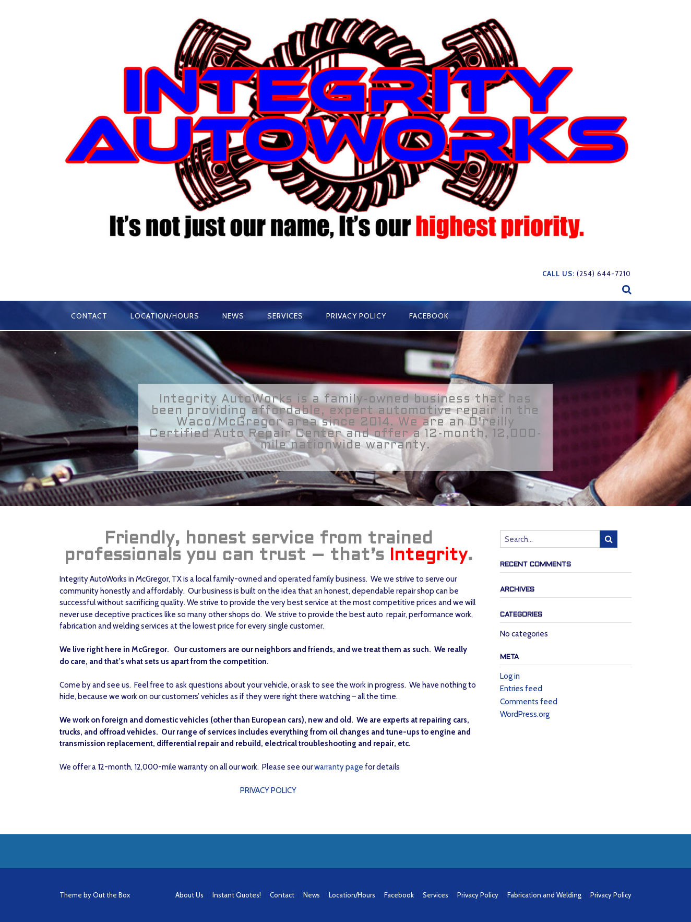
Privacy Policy (356, 316)
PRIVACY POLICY (268, 790)
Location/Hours (164, 316)
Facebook (429, 316)
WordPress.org (525, 714)
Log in (510, 676)
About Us (189, 895)
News (233, 316)
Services (285, 316)
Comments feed (528, 701)
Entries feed (521, 688)
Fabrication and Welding (544, 895)
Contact (89, 316)
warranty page (338, 767)
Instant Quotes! (236, 895)
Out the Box (111, 895)
